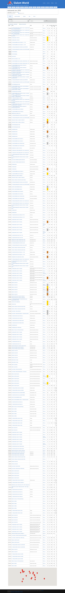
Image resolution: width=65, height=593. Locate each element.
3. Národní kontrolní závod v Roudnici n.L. (17, 318)
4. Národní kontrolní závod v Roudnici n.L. (17, 315)
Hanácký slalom (14, 166)
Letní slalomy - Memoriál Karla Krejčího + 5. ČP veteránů (19, 371)
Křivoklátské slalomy (14, 129)
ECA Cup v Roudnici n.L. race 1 (16, 58)
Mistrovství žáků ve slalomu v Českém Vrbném (18, 453)
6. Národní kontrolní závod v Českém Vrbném (18, 446)
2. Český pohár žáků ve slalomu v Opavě (17, 418)
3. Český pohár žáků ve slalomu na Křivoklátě (18, 390)
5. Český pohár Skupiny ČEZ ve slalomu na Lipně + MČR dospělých (20, 117)
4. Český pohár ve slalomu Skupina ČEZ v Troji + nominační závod (20, 150)
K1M (44, 28)
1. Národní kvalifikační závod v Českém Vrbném (18, 145)
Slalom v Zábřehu (14, 411)
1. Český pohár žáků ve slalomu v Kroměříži (17, 556)
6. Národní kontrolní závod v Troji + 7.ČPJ (17, 235)
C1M (44, 129)
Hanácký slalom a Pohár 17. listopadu (17, 332)
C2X (44, 223)
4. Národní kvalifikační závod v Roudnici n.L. (17, 138)
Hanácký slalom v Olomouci (16, 37)
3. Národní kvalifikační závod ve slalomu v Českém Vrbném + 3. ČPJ (20, 63)
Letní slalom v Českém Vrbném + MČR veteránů (18, 468)
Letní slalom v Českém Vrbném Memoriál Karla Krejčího (19, 535)
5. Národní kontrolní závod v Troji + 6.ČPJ (17, 237)
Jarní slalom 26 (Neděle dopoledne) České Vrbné (18, 159)
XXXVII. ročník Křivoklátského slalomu (17, 189)
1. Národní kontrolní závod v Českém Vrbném (18, 322)
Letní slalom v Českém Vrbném (16, 466)
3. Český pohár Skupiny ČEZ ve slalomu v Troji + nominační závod (20, 203)
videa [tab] (29, 16)
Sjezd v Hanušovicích (14, 427)
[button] (33, 574)
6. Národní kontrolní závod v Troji (16, 341)
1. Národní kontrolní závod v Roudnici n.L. (17, 404)
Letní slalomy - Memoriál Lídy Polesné (17, 369)
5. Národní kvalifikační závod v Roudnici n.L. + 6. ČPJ (19, 44)
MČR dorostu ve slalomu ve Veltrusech (17, 175)
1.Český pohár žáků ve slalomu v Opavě (17, 425)
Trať (29, 19)
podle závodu (11, 24)
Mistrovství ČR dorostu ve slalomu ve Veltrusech (18, 297)
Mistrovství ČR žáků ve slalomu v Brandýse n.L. (18, 348)
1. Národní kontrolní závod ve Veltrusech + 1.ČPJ (18, 217)
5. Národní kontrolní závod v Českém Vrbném (18, 448)
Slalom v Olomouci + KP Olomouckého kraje (17, 406)
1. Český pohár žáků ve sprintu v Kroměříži (17, 558)
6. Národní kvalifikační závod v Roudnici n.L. (18, 171)
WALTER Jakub (44, 285)
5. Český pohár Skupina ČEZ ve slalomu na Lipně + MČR (19, 245)
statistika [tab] (24, 16)
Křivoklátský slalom (14, 325)
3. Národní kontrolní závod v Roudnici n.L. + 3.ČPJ (18, 254)
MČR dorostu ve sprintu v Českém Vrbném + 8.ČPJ (18, 239)
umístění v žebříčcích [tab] (17, 16)
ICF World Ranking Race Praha (16, 124)
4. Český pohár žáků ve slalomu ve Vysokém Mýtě (18, 544)
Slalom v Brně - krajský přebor (16, 301)
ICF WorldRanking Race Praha (16, 84)
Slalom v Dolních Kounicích (15, 376)
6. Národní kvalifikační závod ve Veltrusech (17, 109)
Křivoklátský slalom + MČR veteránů (16, 327)
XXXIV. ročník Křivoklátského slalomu (17, 397)
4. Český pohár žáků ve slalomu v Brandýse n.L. (18, 480)
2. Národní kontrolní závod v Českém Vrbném (18, 320)
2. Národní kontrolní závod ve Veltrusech (17, 494)
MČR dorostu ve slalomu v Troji (16, 113)
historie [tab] (34, 16)
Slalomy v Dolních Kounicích (15, 542)
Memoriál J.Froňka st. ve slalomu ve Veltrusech (18, 122)
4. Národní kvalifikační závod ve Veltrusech (17, 191)
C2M (44, 284)
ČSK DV (42, 590)
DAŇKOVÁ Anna (44, 437)
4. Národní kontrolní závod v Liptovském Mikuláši (18, 392)
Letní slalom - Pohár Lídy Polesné (16, 311)
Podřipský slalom (14, 164)
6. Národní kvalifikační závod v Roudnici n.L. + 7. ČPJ (19, 42)
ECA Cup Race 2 (14, 56)
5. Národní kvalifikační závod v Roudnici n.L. (18, 173)
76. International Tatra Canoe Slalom (16, 91)
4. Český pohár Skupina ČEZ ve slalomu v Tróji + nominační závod (20, 259)
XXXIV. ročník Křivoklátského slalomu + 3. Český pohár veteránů (20, 399)
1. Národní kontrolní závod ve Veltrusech (17, 496)
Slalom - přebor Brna (14, 364)
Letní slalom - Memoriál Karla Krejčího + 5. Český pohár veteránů (20, 313)
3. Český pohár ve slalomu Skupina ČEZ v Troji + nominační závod (20, 152)
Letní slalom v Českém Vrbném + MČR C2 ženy (18, 537)
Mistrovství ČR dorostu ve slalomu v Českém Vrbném (19, 345)
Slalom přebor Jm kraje (15, 362)
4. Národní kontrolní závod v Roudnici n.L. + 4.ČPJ (18, 252)
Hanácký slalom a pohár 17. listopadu (17, 219)
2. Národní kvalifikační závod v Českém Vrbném (18, 143)
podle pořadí (15, 24)
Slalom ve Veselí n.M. (15, 282)
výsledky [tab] (10, 16)
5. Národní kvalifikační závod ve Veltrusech (17, 111)
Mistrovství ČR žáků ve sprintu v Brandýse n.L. (18, 347)
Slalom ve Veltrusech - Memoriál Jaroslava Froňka (18, 247)
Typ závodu (10, 19)
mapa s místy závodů (23, 24)
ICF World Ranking (14, 51)
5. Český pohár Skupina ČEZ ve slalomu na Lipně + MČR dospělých (20, 49)
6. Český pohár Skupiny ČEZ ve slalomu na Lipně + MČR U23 (20, 79)
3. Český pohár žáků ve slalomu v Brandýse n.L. (18, 482)
